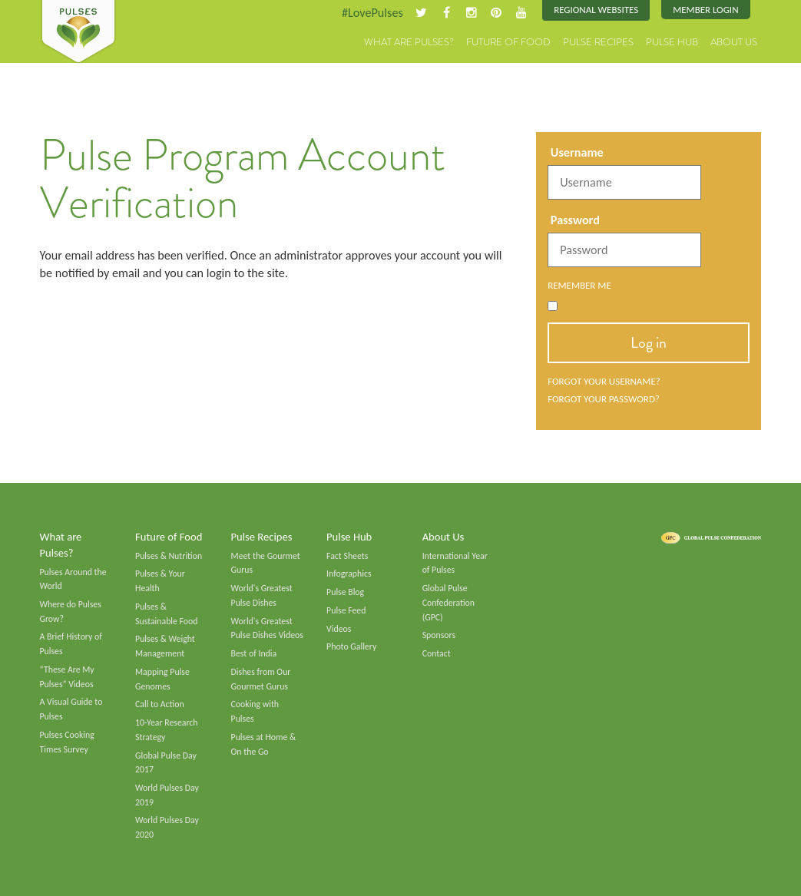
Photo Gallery (351, 646)
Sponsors (438, 635)
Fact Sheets (347, 555)
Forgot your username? (604, 381)
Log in (649, 342)
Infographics (348, 573)
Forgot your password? (604, 399)
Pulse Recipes (598, 41)
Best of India (254, 653)
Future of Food (508, 41)
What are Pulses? (409, 41)
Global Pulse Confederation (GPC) (448, 602)
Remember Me (579, 285)
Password (575, 220)
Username (577, 152)
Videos (338, 628)
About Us (733, 41)
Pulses (78, 32)
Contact (436, 653)
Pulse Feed (346, 610)
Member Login (705, 9)
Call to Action (159, 704)
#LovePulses (372, 12)
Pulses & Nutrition (168, 555)
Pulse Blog (345, 592)
